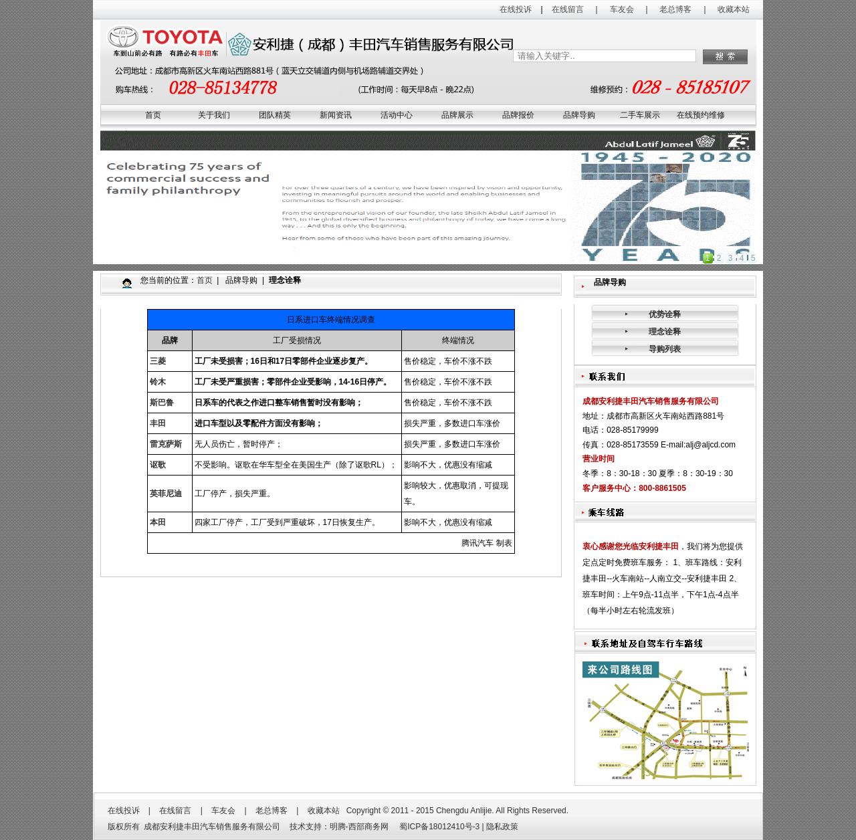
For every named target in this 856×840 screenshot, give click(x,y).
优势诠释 (665, 314)
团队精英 (275, 115)
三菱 (158, 361)
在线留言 (568, 9)
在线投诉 (516, 9)
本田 (158, 522)
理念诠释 (665, 331)
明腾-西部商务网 (359, 826)
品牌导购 (579, 115)
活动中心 (397, 115)
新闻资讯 (336, 115)
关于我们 (214, 115)
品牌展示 (457, 115)
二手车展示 (640, 115)
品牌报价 (518, 115)
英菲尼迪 (166, 493)
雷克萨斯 (166, 444)
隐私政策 (502, 826)
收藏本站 (734, 9)
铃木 (158, 382)
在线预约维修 (701, 115)
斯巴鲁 (162, 402)
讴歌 (158, 464)
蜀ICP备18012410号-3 (438, 826)
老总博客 (675, 9)
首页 (153, 115)
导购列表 (665, 349)
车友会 (622, 9)
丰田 (158, 423)
